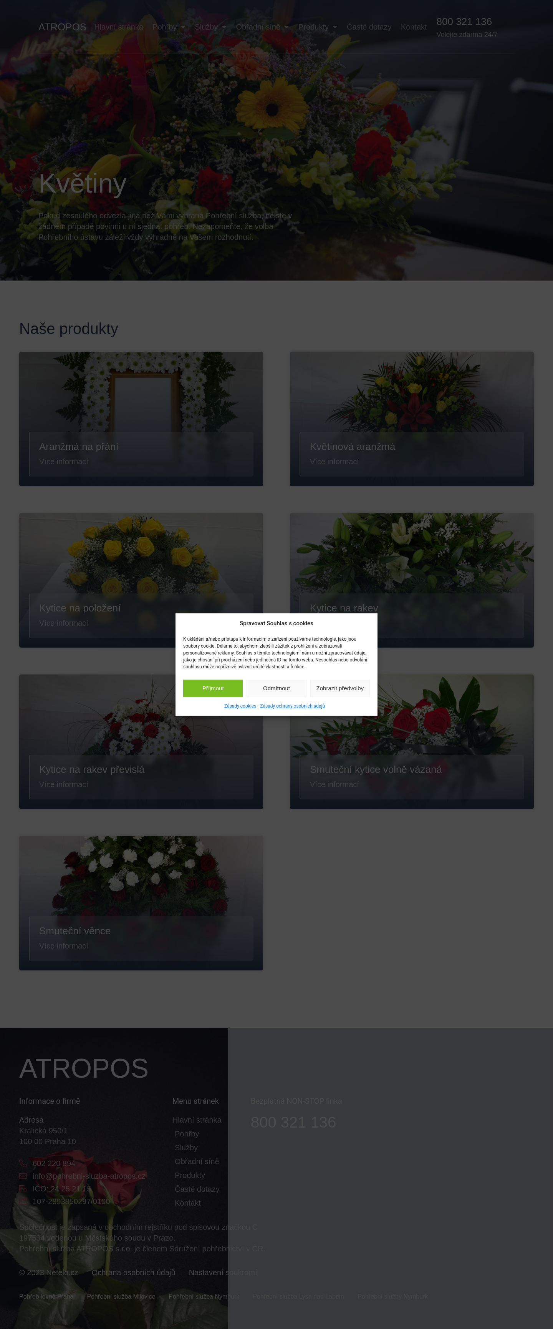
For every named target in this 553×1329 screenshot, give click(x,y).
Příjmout (213, 688)
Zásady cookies (240, 705)
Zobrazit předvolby (340, 688)
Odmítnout (276, 688)
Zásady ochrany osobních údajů (292, 705)
